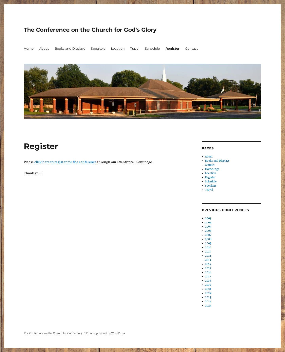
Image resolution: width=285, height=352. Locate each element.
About (44, 48)
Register (172, 48)
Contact (191, 48)
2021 (208, 289)
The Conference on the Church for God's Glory (90, 29)
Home (29, 48)
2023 (208, 297)
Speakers (98, 48)
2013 (208, 260)
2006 (208, 230)
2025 (208, 305)
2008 (208, 239)
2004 (208, 222)
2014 (208, 264)
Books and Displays (70, 48)
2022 (208, 293)
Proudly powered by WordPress (105, 333)
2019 (208, 285)
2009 (208, 243)
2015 (208, 268)
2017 (208, 276)
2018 (208, 280)
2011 (208, 251)
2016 (208, 272)
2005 (208, 226)
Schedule (152, 48)
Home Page (212, 169)
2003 (208, 218)
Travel (134, 48)
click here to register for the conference (65, 162)
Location (118, 48)
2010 (208, 247)
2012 (208, 255)
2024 (208, 301)
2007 (208, 235)
